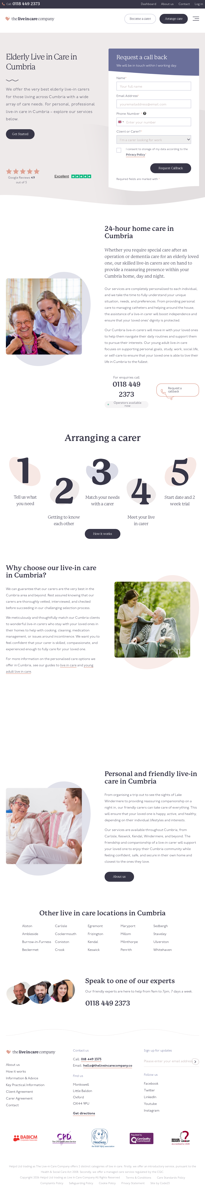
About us (167, 4)
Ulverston (161, 942)
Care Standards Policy (171, 1177)
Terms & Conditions (138, 1177)
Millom (126, 934)
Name (121, 78)
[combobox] (121, 122)
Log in (199, 4)
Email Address (127, 96)
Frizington (95, 934)
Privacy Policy (135, 154)
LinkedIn (150, 1097)
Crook (59, 950)
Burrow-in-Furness (36, 942)
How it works (16, 1071)
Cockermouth (65, 934)
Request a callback (175, 390)
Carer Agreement (19, 1098)
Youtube (150, 1104)
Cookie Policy (107, 1183)
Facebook (151, 1083)
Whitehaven (162, 950)
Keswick (94, 950)
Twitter (149, 1090)
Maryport (128, 926)
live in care (68, 665)
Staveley (159, 934)
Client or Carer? (129, 131)
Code (165, 1183)
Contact (184, 4)
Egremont (95, 926)
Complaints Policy (51, 1183)
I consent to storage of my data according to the (157, 152)
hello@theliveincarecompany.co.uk (107, 1065)
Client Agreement (19, 1092)
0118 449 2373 (26, 3)
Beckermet (30, 950)
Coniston (62, 942)
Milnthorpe (129, 942)
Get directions (84, 1113)
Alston (27, 926)
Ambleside (30, 934)
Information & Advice (22, 1078)
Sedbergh (160, 926)
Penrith (126, 950)
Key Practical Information (25, 1085)
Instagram (151, 1110)
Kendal (93, 942)
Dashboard (148, 4)
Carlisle (61, 926)
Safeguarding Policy (81, 1183)
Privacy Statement (133, 1183)
